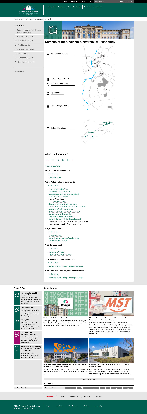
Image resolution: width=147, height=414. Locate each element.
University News (50, 288)
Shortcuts (74, 1)
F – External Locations (24, 62)
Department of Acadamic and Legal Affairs (63, 204)
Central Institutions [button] (74, 7)
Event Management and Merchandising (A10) (64, 194)
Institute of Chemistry (60, 201)
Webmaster (17, 408)
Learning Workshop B (76, 278)
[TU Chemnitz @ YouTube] (128, 388)
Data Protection (73, 406)
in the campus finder (53, 166)
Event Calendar (22, 388)
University (87, 396)
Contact (89, 1)
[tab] (47, 160)
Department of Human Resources (60, 254)
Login (83, 1)
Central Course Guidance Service (60, 214)
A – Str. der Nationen (24, 41)
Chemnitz (98, 396)
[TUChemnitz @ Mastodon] (116, 388)
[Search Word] (106, 1)
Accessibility (98, 406)
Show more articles (89, 379)
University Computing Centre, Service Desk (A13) (65, 219)
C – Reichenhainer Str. (24, 49)
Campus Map (74, 396)
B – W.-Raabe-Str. (23, 45)
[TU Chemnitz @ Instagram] (82, 388)
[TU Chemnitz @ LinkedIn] (93, 388)
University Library (55, 177)
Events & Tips (19, 288)
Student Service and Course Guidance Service (64, 211)
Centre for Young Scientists (58, 240)
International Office (55, 235)
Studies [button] (86, 7)
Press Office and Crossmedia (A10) (60, 191)
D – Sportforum (21, 53)
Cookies (86, 406)
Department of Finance (56, 252)
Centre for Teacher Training (58, 266)
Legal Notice (59, 406)
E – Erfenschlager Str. (24, 58)
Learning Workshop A (76, 266)
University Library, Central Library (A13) (62, 216)
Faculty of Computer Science (58, 196)
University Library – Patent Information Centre (64, 238)
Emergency (50, 396)
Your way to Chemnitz (25, 36)
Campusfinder (19, 71)
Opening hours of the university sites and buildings (29, 31)
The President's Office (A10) (58, 189)
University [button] (51, 7)
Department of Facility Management (61, 209)
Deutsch (65, 1)
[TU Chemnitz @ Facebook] (70, 388)
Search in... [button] (124, 1)
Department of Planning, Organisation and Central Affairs (67, 206)
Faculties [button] (61, 7)
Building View (54, 174)
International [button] (96, 7)
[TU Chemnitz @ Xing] (105, 388)
